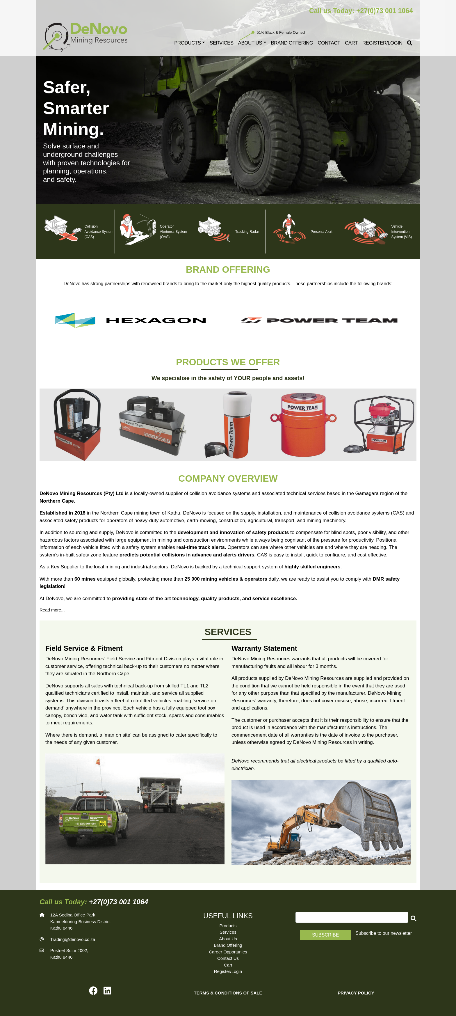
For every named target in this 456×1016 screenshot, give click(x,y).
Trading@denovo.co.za (72, 939)
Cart (351, 43)
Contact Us (228, 958)
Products (187, 43)
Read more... (52, 609)
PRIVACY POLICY (356, 992)
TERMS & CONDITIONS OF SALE (228, 992)
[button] (412, 918)
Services (222, 43)
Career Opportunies (228, 951)
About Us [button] (250, 43)
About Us (228, 938)
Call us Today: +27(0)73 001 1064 (361, 11)
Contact (329, 43)
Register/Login (382, 43)
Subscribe (325, 934)
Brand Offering (292, 43)
